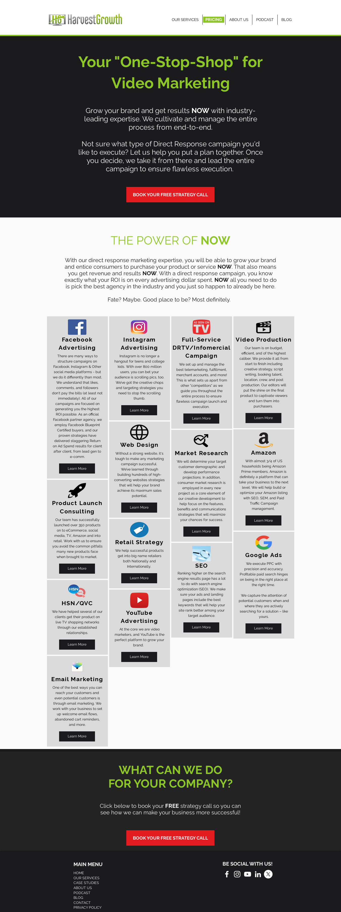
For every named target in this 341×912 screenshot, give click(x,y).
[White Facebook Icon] (227, 874)
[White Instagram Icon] (237, 874)
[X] (268, 874)
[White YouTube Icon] (247, 874)
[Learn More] (77, 468)
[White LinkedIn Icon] (258, 874)
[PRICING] (213, 20)
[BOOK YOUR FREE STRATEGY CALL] (170, 194)
